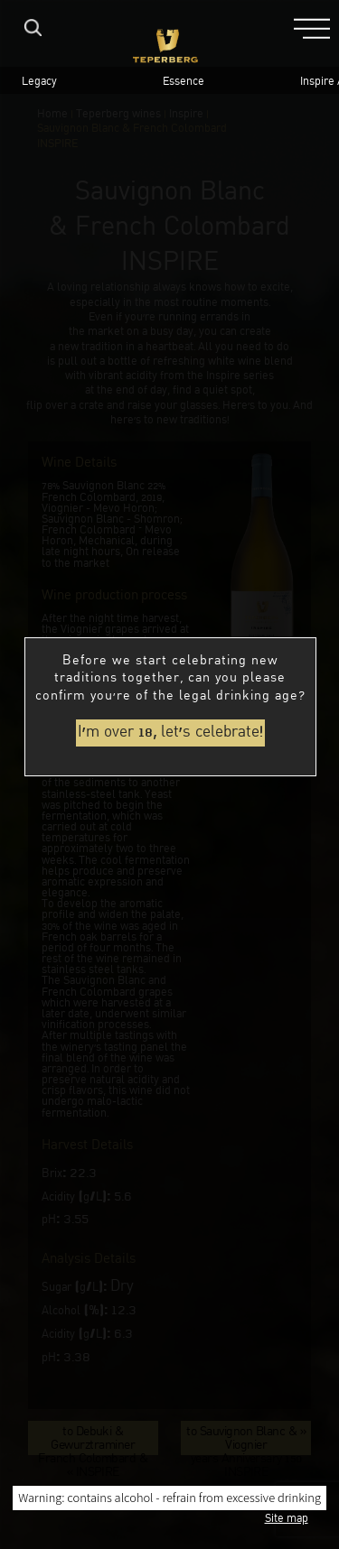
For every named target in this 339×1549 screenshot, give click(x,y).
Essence (183, 82)
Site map (286, 1519)
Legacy (39, 82)
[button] (312, 28)
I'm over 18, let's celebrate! (170, 732)
